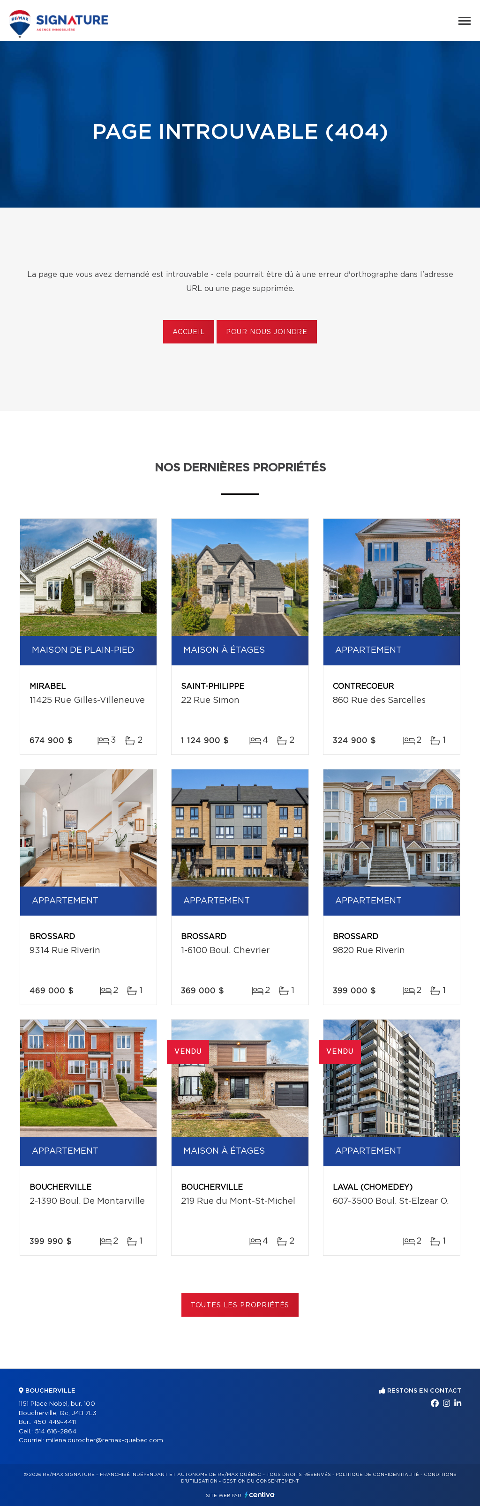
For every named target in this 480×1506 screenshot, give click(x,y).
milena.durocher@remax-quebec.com (104, 1441)
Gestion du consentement (260, 1481)
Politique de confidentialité (377, 1474)
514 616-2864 (55, 1432)
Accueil (188, 332)
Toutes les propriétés (240, 1305)
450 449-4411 (54, 1422)
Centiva (260, 1494)
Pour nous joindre (267, 332)
